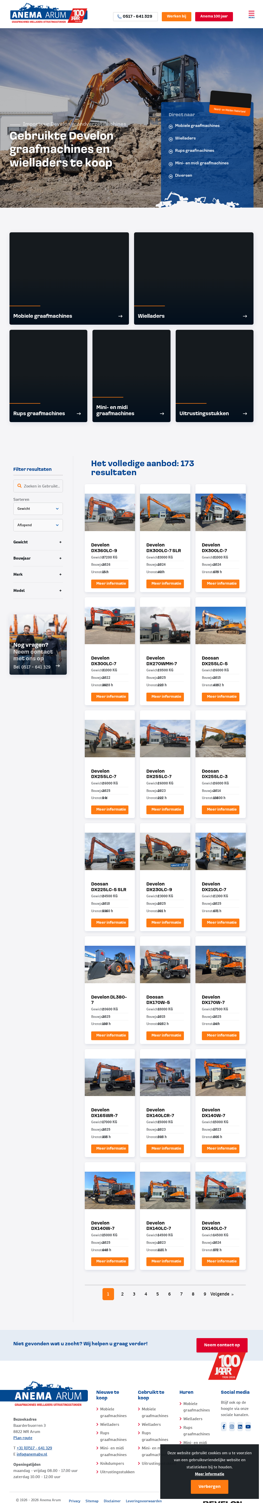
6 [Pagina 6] (169, 1294)
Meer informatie (209, 1474)
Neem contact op (222, 1345)
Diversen (180, 176)
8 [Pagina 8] (193, 1294)
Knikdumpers (112, 1463)
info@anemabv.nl (32, 1454)
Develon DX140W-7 (103, 1226)
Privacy (74, 1501)
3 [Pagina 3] (134, 1294)
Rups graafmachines (191, 151)
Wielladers (182, 138)
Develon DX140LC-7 (158, 1226)
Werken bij (176, 16)
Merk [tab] (18, 574)
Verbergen (210, 1487)
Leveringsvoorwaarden (144, 1501)
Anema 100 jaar (214, 16)
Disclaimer (112, 1501)
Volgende (222, 1294)
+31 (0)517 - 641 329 (34, 1448)
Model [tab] (19, 590)
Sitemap (92, 1501)
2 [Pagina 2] (122, 1294)
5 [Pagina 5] (157, 1294)
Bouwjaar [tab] (22, 558)
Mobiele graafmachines (194, 126)
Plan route (22, 1437)
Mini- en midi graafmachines (199, 163)
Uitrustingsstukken (117, 1472)
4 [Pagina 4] (146, 1294)
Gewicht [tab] (20, 542)
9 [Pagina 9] (205, 1294)
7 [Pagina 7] (181, 1294)
